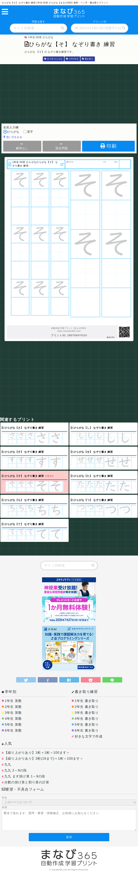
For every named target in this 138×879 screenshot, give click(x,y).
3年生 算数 (13, 712)
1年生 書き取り (87, 701)
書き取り (87, 59)
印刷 (108, 146)
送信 (69, 837)
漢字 (28, 132)
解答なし (22, 146)
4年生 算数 (13, 718)
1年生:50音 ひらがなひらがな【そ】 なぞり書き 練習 (36, 163)
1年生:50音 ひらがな (39, 37)
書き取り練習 (85, 692)
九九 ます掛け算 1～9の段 (24, 776)
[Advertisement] (69, 93)
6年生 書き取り (87, 730)
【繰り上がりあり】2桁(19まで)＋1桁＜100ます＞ (43, 758)
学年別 (9, 692)
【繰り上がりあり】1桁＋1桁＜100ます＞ (37, 752)
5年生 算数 (13, 724)
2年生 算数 (13, 707)
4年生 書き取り (87, 718)
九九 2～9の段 (15, 770)
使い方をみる (12, 137)
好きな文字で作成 (88, 736)
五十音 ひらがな (53, 59)
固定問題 (62, 146)
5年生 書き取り (87, 724)
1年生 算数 (13, 701)
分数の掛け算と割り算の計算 (26, 782)
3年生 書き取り (87, 712)
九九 (7, 764)
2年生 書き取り (87, 707)
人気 (7, 743)
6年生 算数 (13, 730)
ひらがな (11, 132)
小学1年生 (72, 59)
